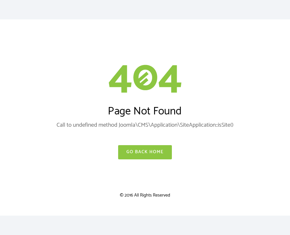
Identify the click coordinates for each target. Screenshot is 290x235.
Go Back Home (144, 152)
